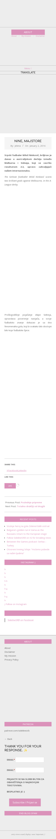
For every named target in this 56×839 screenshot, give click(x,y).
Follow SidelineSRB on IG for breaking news (29, 537)
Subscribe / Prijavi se (25, 802)
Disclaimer (9, 651)
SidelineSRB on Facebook (28, 613)
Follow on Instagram (15, 604)
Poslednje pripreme (31, 502)
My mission (10, 655)
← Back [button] (8, 738)
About (7, 647)
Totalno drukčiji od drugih (31, 506)
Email (11, 759)
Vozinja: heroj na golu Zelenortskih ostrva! (28, 526)
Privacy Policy (11, 659)
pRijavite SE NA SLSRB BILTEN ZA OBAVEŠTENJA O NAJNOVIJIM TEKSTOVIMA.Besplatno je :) (25, 785)
